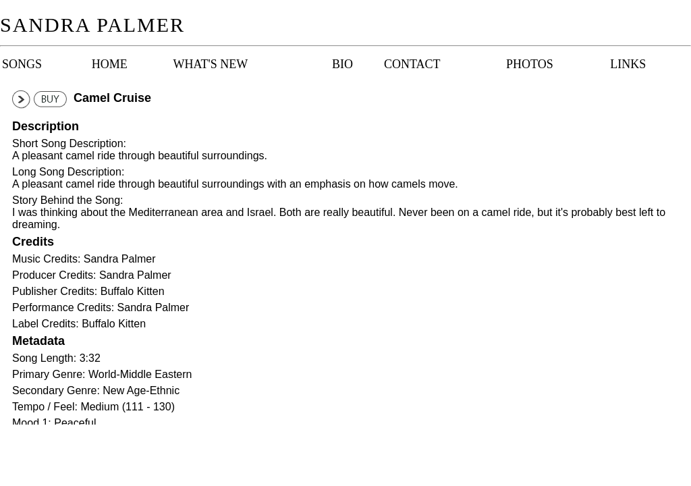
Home (110, 64)
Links (628, 64)
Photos (529, 64)
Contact (412, 64)
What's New (210, 64)
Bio (342, 64)
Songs (22, 64)
